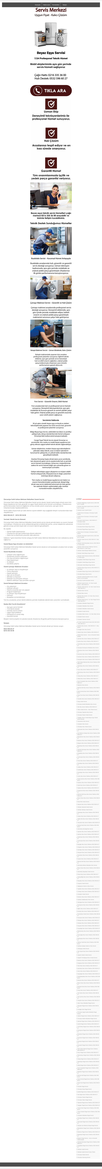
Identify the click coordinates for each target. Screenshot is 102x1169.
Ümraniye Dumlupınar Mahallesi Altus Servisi (87, 647)
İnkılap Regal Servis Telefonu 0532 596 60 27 (88, 1059)
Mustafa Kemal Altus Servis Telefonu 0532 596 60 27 (88, 987)
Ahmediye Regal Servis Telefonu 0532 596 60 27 (88, 1118)
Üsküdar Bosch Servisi (82, 590)
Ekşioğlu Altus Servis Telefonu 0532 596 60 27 (88, 844)
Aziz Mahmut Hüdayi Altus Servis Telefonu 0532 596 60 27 (88, 734)
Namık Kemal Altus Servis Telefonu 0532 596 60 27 (88, 692)
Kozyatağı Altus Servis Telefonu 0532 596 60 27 (88, 928)
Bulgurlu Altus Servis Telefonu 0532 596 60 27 (88, 743)
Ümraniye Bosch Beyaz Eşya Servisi (85, 526)
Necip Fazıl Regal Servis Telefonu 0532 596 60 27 (88, 1083)
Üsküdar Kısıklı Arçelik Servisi (84, 510)
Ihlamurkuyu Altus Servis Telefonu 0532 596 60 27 (88, 673)
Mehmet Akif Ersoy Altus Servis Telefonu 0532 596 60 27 (88, 795)
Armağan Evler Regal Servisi (84, 1009)
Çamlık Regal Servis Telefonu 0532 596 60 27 (88, 1024)
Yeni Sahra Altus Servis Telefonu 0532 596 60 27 (88, 993)
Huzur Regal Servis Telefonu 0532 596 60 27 (87, 1052)
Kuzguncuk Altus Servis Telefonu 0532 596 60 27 (88, 791)
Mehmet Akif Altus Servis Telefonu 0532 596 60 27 (88, 688)
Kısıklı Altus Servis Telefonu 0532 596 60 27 (87, 776)
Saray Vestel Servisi (82, 701)
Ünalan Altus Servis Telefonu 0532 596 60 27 (87, 816)
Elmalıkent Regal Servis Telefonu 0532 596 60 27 (88, 1034)
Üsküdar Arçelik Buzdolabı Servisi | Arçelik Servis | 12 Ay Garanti (87, 577)
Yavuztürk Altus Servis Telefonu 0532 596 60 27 (88, 822)
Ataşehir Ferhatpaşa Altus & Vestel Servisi (87, 957)
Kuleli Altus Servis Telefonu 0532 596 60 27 (87, 785)
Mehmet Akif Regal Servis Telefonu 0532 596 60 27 (87, 1076)
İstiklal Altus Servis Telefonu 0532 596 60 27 (87, 678)
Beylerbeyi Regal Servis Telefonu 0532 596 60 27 (88, 1135)
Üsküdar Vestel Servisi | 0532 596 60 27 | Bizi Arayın (88, 540)
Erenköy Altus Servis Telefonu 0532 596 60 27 (88, 911)
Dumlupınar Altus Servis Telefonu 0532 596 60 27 (88, 905)
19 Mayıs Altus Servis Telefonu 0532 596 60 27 (88, 891)
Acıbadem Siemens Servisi (83, 619)
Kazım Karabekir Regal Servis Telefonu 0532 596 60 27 (87, 1068)
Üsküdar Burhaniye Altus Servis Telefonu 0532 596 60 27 (88, 750)
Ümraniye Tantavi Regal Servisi (84, 1097)
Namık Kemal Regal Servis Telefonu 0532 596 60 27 (88, 1079)
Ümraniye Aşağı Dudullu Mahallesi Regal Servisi (87, 1013)
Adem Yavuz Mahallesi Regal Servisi (86, 1003)
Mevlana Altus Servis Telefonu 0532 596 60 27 (88, 980)
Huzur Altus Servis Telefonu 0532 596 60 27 (87, 669)
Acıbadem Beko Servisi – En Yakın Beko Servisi (88, 614)
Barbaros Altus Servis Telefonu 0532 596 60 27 (88, 740)
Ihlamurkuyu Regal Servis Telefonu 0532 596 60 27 (88, 1056)
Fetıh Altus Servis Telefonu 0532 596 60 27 (87, 965)
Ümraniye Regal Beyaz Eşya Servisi (85, 529)
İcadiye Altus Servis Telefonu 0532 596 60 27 (87, 767)
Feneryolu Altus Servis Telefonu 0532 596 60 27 (88, 917)
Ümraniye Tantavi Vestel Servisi (84, 715)
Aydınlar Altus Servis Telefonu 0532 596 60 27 (88, 831)
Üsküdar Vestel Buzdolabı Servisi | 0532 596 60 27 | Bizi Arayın (88, 544)
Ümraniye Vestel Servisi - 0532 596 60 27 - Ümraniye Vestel (87, 521)
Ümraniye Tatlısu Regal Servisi (84, 1100)
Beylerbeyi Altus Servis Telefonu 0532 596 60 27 (88, 746)
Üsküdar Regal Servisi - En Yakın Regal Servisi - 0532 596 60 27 (88, 600)
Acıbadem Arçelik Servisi (83, 611)
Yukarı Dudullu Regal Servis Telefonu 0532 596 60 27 (88, 1112)
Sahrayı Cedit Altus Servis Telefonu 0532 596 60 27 (88, 943)
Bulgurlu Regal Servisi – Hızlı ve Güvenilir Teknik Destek (87, 1139)
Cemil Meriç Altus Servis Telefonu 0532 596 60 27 (88, 644)
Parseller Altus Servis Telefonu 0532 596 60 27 (88, 698)
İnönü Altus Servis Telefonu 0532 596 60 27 (87, 971)
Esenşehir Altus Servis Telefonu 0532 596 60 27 (88, 659)
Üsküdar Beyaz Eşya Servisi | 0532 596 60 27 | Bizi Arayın (88, 568)
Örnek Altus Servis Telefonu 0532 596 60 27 (87, 990)
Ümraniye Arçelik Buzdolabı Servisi (85, 580)
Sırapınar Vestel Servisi (82, 883)
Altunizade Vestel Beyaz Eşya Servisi (86, 565)
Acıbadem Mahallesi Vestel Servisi (85, 608)
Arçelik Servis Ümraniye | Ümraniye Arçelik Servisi (87, 513)
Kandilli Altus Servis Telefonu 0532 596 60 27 (88, 769)
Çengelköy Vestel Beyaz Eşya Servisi (86, 559)
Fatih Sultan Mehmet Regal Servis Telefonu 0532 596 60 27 (87, 1049)
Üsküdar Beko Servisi (82, 593)
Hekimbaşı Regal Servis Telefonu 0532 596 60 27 (88, 1062)
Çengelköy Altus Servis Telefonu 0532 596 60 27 (88, 754)
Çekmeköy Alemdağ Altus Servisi (85, 829)
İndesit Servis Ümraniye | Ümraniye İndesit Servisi (87, 532)
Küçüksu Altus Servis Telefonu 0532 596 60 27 (88, 782)
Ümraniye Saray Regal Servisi (84, 1089)
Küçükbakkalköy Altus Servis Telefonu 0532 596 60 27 (88, 977)
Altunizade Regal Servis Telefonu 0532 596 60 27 (88, 1122)
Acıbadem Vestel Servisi (83, 894)
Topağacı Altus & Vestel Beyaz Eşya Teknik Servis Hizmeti (87, 718)
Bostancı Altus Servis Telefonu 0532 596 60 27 (88, 896)
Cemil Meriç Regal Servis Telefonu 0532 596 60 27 (88, 1027)
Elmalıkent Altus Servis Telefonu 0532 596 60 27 (88, 651)
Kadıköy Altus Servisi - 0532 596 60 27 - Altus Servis (88, 626)
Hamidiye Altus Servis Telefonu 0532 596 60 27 (88, 849)
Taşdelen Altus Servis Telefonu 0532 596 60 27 (88, 888)
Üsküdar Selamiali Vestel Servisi (85, 807)
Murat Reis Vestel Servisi (83, 801)
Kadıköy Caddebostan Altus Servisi (85, 899)
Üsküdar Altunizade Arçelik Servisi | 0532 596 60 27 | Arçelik (88, 507)
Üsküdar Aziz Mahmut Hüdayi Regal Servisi (87, 1125)
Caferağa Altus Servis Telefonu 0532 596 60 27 (88, 902)
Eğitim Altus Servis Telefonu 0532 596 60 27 (87, 908)
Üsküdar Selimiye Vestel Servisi (84, 809)
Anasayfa (37, 5)
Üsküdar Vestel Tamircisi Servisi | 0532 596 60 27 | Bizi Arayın (88, 556)
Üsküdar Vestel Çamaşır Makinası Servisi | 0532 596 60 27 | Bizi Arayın (87, 547)
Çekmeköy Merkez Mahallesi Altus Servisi (87, 865)
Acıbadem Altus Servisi (82, 724)
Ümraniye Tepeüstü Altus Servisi (85, 712)
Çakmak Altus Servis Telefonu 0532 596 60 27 (88, 638)
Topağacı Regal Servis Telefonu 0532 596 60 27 (88, 1105)
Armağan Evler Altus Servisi (83, 629)
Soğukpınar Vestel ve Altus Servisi (85, 886)
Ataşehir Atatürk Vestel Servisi (84, 955)
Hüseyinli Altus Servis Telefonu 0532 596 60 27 (88, 852)
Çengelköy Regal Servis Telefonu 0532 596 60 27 (88, 1146)
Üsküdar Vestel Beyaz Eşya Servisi (85, 553)
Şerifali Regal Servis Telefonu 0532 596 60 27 (88, 1091)
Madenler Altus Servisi (82, 685)
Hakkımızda (46, 5)
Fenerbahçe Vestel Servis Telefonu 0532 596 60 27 (88, 914)
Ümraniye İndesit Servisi (83, 1154)
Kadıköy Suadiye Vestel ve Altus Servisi (86, 946)
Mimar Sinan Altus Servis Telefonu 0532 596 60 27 (88, 798)
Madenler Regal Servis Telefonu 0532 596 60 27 (88, 1072)
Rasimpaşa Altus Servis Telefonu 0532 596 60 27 (88, 939)
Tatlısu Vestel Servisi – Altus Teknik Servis (87, 709)
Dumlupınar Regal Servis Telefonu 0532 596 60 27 (88, 1031)
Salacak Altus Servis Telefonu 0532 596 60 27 (88, 804)
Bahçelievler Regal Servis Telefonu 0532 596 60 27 (88, 1129)
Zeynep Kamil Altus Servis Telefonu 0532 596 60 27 (88, 826)
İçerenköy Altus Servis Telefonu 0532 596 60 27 (88, 968)
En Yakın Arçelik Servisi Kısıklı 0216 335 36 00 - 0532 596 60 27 (88, 623)
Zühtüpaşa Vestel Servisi (83, 948)
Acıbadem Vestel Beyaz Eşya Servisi (86, 562)
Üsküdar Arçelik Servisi (82, 1149)
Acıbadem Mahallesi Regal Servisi (85, 603)
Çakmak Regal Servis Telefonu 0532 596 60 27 (88, 1021)
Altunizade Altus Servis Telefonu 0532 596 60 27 (88, 730)
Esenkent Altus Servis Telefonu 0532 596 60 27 (88, 656)
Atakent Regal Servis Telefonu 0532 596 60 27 (88, 1015)
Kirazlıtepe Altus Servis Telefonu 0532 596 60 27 (88, 773)
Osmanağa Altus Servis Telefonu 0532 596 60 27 (88, 935)
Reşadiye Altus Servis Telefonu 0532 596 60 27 (88, 880)
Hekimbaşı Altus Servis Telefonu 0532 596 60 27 (88, 666)
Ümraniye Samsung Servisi (83, 1157)
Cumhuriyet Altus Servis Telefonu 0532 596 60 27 (88, 757)
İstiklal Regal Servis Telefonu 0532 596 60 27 (88, 1065)
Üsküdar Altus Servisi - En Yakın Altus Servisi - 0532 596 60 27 (88, 596)
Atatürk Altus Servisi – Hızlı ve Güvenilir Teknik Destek (88, 635)
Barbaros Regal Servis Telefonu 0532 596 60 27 (88, 1131)
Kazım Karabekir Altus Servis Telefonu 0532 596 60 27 (87, 682)
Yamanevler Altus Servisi (83, 721)
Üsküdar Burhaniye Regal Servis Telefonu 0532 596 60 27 (88, 1142)
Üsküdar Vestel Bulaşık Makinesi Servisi (86, 550)
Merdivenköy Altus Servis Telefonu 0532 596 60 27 (88, 932)
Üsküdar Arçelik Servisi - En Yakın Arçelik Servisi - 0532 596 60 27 (87, 584)
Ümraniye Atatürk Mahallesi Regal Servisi (87, 1018)
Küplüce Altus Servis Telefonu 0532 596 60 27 (88, 788)
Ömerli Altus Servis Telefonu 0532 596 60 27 (87, 874)
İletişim (65, 5)
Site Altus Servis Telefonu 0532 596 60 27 (87, 706)
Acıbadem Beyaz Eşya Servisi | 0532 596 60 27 (88, 571)
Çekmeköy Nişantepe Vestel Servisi (85, 871)
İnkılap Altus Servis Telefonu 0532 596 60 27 (87, 676)
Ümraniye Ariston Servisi (83, 524)
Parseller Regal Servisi (82, 1086)
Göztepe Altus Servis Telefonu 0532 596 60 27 (88, 923)
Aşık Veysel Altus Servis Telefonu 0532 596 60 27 (88, 952)
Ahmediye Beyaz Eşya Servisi (84, 574)
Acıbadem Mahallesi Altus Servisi (85, 606)
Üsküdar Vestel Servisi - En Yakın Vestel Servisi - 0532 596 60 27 (88, 587)
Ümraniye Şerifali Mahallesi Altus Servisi (86, 704)
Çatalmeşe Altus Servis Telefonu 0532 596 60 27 (88, 837)
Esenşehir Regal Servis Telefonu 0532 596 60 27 (88, 1046)
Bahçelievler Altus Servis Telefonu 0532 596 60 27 (88, 737)
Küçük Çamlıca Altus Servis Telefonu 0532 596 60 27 (88, 779)
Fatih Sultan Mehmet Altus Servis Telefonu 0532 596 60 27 (88, 663)
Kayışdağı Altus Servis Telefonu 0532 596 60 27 (88, 973)
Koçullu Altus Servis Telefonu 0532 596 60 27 (88, 858)
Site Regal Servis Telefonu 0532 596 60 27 (87, 1094)
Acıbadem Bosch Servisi (83, 616)
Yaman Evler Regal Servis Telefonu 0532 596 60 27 (88, 1108)
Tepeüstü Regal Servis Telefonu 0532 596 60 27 (88, 1102)
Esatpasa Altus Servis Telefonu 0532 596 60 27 (88, 963)
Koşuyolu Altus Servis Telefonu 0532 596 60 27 (88, 925)
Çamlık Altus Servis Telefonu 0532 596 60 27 (87, 641)
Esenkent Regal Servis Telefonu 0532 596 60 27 (88, 1042)
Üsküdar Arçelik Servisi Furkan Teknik (86, 1152)
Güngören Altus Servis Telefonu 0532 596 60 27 (88, 847)
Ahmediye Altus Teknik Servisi (84, 726)
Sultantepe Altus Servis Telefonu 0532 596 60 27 (88, 813)
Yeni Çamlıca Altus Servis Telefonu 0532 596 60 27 (88, 997)
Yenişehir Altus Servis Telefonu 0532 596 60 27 (88, 1000)
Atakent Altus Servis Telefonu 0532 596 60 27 (88, 632)
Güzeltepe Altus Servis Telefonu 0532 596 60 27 (87, 764)
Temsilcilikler (55, 5)
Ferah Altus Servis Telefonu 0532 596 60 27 (87, 760)
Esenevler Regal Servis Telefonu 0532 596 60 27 (88, 1038)
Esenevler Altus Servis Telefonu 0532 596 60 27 (88, 654)
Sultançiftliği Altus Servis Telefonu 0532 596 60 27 (88, 877)
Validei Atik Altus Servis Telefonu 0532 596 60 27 (88, 819)
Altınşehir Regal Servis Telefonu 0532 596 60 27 (88, 1006)
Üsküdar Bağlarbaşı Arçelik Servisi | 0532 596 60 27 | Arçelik (88, 503)
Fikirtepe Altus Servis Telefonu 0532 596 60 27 (88, 920)
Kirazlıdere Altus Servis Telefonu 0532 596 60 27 (88, 856)
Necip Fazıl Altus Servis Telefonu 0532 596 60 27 (88, 696)
